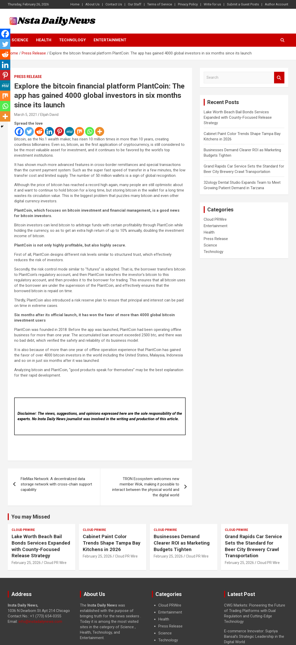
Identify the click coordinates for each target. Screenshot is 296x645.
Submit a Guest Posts (243, 4)
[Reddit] (39, 131)
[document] (184, 623)
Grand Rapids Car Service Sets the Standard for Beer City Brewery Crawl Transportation (253, 546)
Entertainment (110, 40)
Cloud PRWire (215, 219)
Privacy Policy (188, 4)
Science (20, 40)
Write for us (212, 4)
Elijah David (49, 115)
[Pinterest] (59, 131)
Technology (72, 40)
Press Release (28, 77)
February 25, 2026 (26, 563)
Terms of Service (159, 4)
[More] (99, 131)
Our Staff (134, 4)
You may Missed (30, 517)
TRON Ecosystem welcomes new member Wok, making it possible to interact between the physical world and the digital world (145, 486)
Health (43, 40)
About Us (92, 4)
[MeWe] (69, 131)
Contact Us (113, 4)
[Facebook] (19, 131)
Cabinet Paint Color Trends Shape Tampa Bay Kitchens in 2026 (112, 542)
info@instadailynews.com (40, 621)
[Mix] (79, 131)
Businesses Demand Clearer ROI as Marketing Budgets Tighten (182, 542)
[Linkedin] (49, 131)
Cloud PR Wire (55, 563)
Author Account (276, 4)
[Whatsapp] (89, 131)
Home (74, 4)
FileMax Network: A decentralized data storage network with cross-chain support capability (56, 484)
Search (279, 77)
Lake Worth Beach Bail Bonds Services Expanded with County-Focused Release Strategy (238, 117)
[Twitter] (29, 131)
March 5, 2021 (25, 115)
